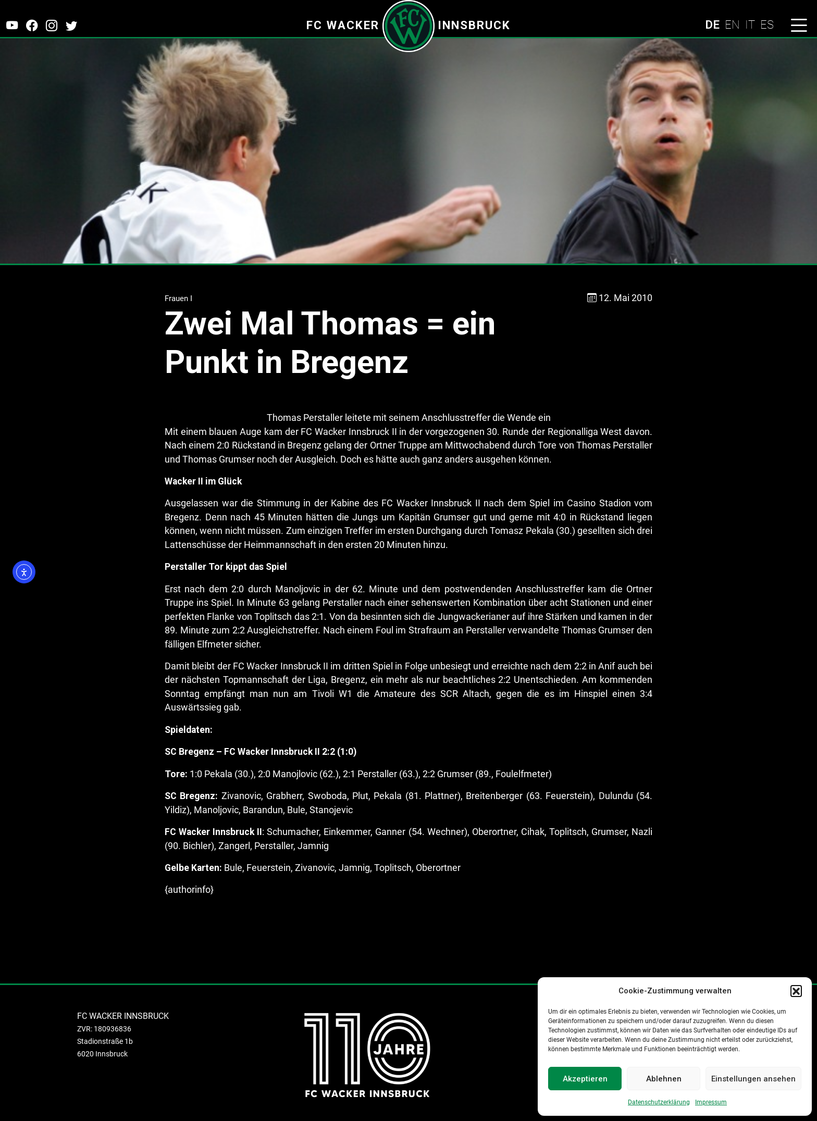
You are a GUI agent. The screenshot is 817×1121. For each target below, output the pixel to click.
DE (712, 24)
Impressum (711, 1102)
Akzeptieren (585, 1078)
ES (767, 24)
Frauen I (178, 298)
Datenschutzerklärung (659, 1102)
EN (732, 24)
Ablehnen (664, 1078)
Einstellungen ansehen (753, 1078)
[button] (796, 991)
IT (750, 24)
